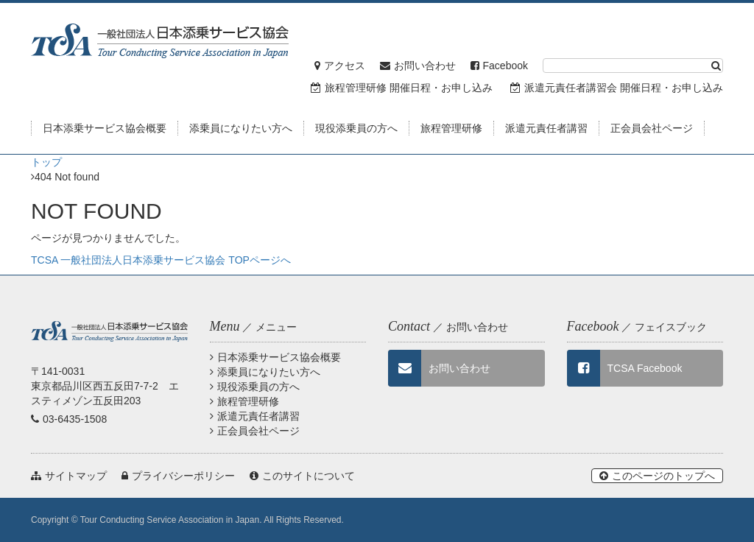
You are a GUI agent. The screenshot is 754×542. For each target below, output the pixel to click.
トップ (46, 162)
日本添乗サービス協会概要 (275, 357)
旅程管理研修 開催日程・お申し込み (402, 88)
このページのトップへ (657, 476)
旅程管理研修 (244, 401)
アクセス (339, 65)
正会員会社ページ (255, 431)
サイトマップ (69, 476)
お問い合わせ (418, 65)
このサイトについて (302, 476)
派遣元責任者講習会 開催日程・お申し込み (616, 88)
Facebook (499, 65)
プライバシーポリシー (178, 476)
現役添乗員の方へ (255, 387)
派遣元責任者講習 (255, 416)
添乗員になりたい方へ (265, 372)
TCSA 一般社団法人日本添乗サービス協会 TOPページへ (161, 260)
